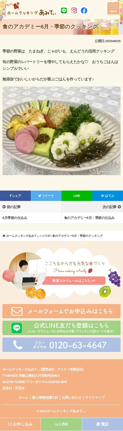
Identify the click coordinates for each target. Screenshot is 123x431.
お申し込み (20, 424)
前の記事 (14, 207)
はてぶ (107, 196)
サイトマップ (94, 397)
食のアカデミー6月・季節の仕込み (89, 218)
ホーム (23, 397)
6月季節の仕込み (14, 218)
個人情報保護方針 (45, 397)
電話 (103, 424)
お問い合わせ (71, 397)
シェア (15, 196)
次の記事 (110, 207)
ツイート (46, 196)
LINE (77, 196)
